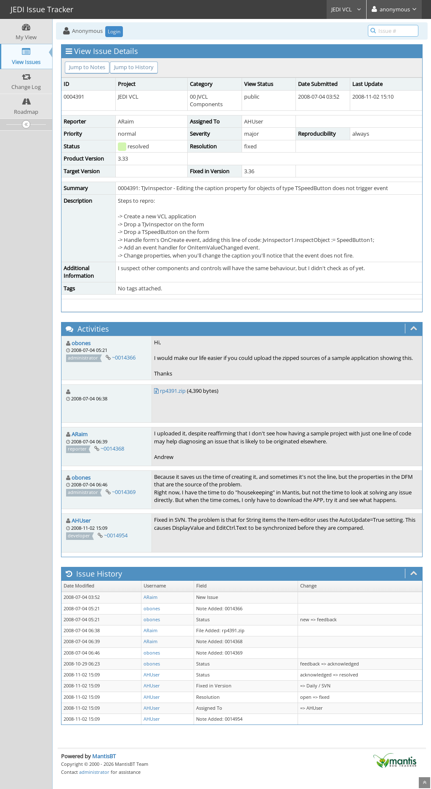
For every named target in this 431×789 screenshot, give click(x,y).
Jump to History (134, 67)
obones (81, 343)
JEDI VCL (346, 9)
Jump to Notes (87, 67)
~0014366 (124, 357)
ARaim (80, 434)
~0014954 (116, 535)
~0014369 (124, 492)
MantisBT (104, 756)
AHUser (81, 520)
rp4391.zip (173, 390)
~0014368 (112, 448)
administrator (94, 772)
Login (114, 31)
